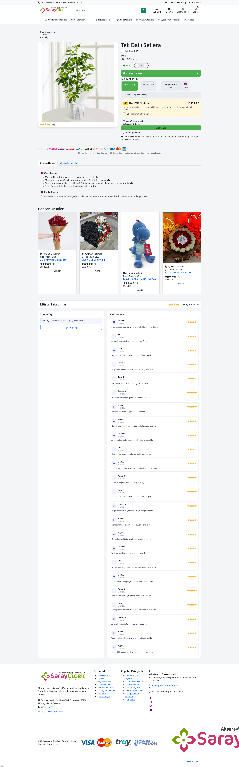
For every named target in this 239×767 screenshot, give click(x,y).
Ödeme (101, 695)
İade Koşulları (104, 686)
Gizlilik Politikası (105, 689)
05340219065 (46, 2)
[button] (91, 20)
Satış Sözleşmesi (106, 692)
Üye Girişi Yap (71, 329)
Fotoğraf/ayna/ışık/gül (178, 275)
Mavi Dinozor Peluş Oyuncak (140, 281)
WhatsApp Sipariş (132, 135)
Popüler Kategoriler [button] (133, 673)
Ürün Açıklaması (47, 165)
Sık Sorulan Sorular (69, 165)
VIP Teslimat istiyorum (138, 116)
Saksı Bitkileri (102, 20)
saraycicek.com (48, 32)
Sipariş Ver (161, 130)
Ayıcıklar (189, 20)
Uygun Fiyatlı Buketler (169, 20)
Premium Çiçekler (145, 20)
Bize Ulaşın (103, 698)
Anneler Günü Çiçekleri (56, 20)
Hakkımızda (103, 677)
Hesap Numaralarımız (189, 2)
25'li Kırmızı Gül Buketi (53, 262)
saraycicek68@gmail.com (69, 2)
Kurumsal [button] (99, 673)
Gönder (57, 273)
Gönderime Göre (79, 20)
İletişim (170, 2)
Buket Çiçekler (124, 20)
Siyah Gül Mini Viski (93, 262)
